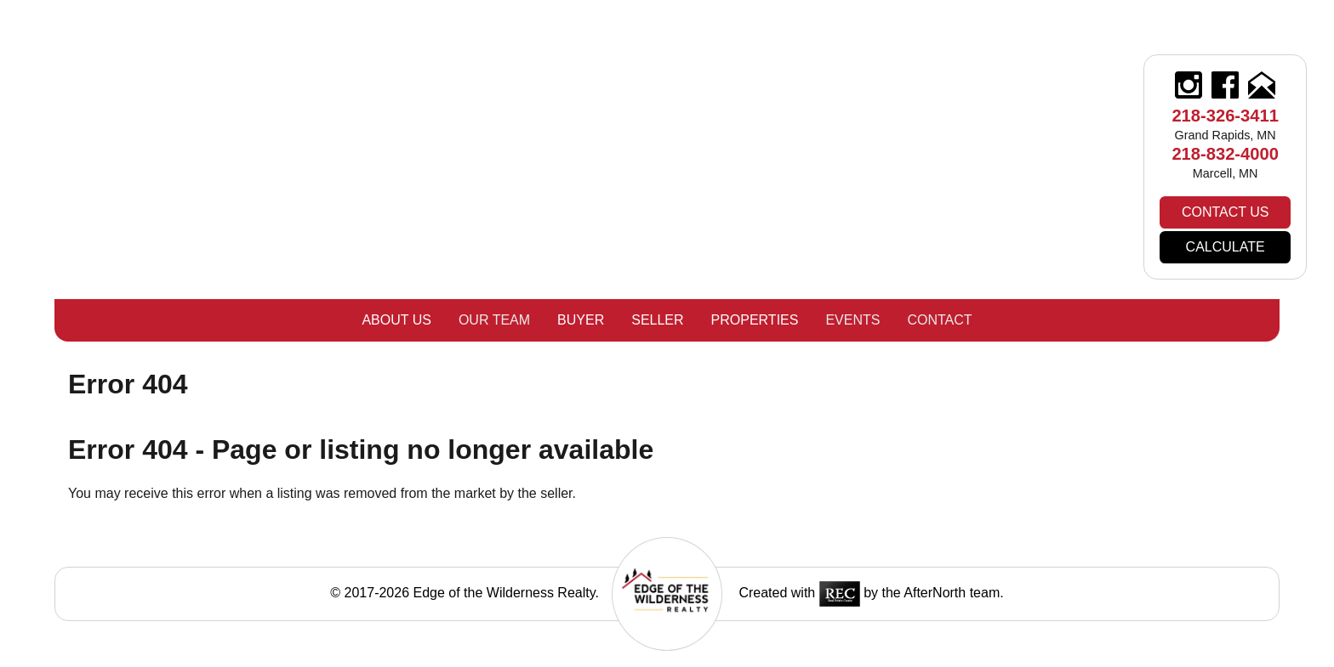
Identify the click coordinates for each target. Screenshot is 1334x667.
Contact (939, 320)
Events (852, 320)
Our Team (494, 320)
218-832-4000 (1225, 153)
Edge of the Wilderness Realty (504, 592)
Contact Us (1225, 212)
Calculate (1225, 247)
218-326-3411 (1225, 115)
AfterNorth (935, 592)
